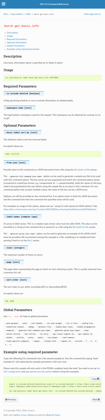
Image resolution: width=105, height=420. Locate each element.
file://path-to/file (82, 170)
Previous (10, 400)
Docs (6, 14)
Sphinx (17, 415)
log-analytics (17, 14)
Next (96, 400)
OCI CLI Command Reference (54, 4)
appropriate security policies (39, 372)
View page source (92, 14)
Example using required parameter (23, 49)
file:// (29, 240)
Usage (10, 36)
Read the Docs (53, 415)
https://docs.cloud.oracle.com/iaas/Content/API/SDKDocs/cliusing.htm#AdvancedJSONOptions (50, 209)
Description (12, 33)
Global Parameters (16, 46)
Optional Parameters (17, 42)
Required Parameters (17, 39)
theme (31, 415)
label (28, 14)
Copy (96, 379)
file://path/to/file (80, 227)
